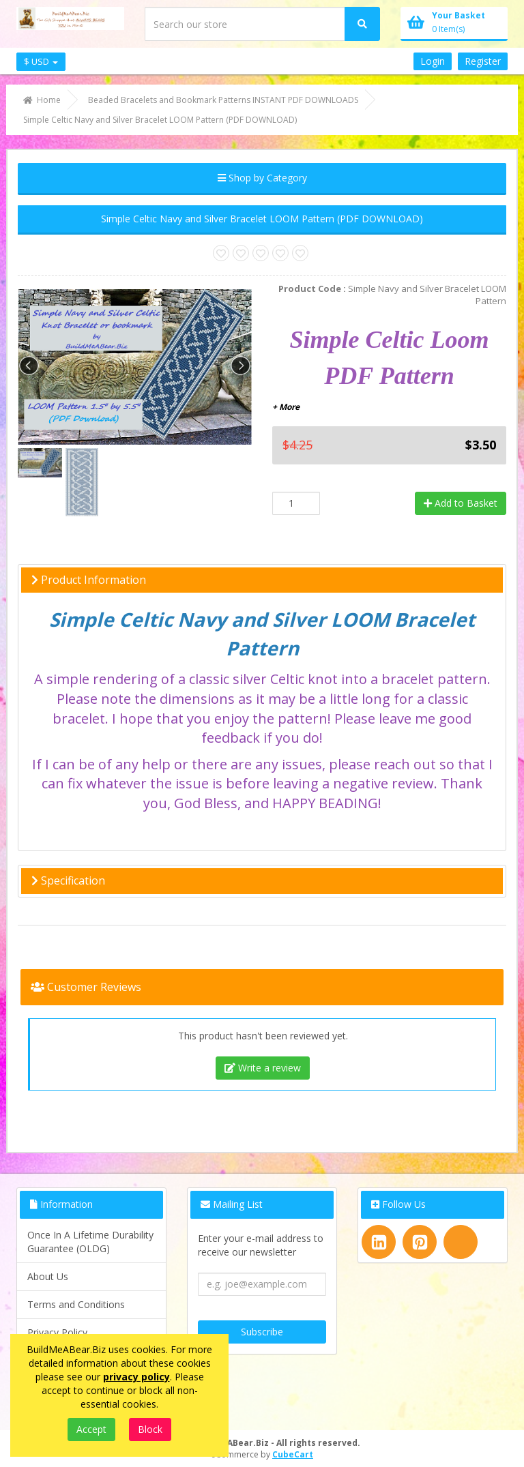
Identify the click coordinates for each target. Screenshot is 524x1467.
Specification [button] (68, 880)
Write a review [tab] (262, 1067)
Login (432, 61)
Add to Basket (460, 503)
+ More (286, 407)
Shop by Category (262, 177)
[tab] (262, 580)
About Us (47, 1276)
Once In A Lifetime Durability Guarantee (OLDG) (90, 1241)
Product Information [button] (88, 579)
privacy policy (136, 1376)
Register (483, 61)
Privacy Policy (57, 1332)
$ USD (41, 61)
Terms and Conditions (76, 1304)
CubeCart (292, 1454)
